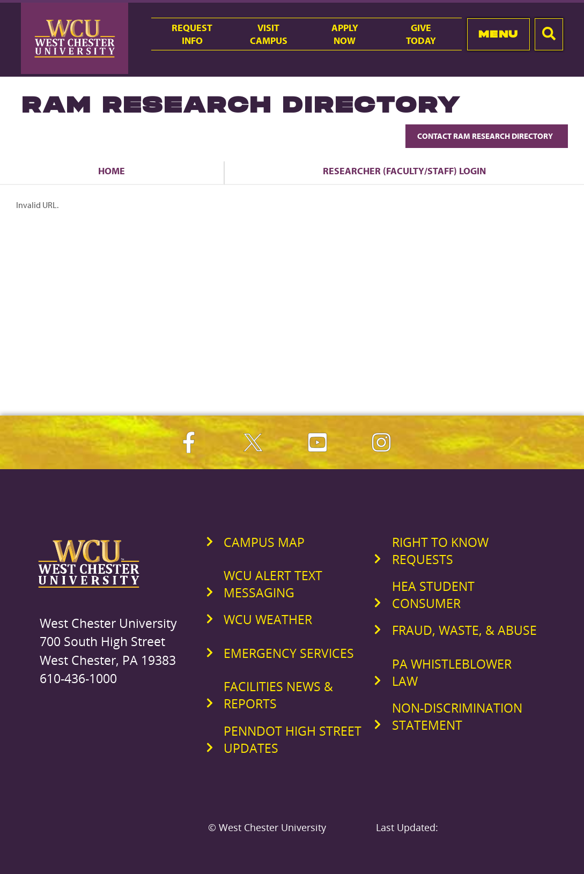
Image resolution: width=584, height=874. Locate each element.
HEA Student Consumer (433, 594)
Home (111, 170)
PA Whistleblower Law (452, 672)
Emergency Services (289, 653)
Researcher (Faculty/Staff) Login (404, 170)
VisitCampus (268, 34)
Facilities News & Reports (278, 695)
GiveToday (421, 34)
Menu (498, 34)
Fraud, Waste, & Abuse (464, 630)
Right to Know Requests (440, 551)
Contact (486, 136)
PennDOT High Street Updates (292, 739)
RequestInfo (192, 34)
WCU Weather (268, 619)
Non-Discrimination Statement (457, 716)
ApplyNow (344, 34)
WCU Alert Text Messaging (273, 584)
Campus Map (264, 542)
